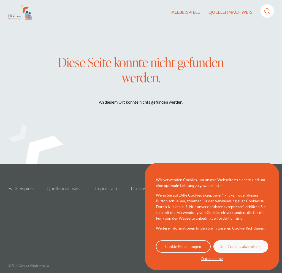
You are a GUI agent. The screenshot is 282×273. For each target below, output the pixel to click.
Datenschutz (212, 259)
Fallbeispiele (184, 12)
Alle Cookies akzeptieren (241, 246)
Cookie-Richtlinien (248, 228)
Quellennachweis (230, 12)
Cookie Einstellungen (183, 246)
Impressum (106, 188)
